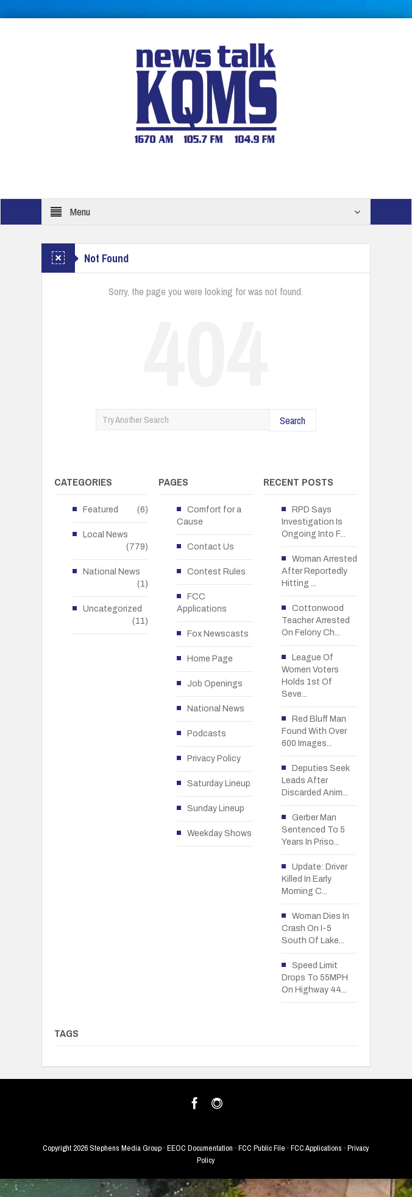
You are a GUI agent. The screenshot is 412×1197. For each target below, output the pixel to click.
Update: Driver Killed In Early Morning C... (314, 879)
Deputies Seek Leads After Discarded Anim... (316, 780)
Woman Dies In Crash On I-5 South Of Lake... (315, 928)
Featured (100, 509)
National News (111, 571)
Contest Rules (216, 571)
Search (292, 420)
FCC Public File (261, 1148)
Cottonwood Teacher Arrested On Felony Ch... (316, 620)
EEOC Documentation (200, 1148)
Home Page (210, 658)
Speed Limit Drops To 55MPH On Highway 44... (315, 977)
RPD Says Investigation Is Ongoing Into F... (314, 522)
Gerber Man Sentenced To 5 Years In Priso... (313, 829)
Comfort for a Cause (209, 515)
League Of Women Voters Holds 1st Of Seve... (310, 676)
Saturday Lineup (218, 783)
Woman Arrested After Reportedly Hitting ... (319, 571)
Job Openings (215, 683)
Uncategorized (112, 608)
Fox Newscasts (218, 633)
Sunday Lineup (215, 808)
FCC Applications (202, 602)
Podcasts (206, 733)
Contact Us (210, 546)
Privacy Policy (214, 758)
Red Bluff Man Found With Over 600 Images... (314, 731)
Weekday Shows (219, 833)
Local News (105, 534)
